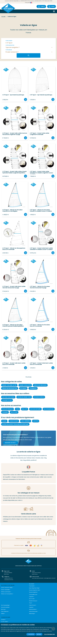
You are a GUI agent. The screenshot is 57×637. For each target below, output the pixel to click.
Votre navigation (10, 45)
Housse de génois (39, 397)
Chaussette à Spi (7, 400)
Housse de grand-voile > (34, 590)
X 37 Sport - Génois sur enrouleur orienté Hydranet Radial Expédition (13, 325)
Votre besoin (9, 49)
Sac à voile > (32, 598)
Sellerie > (3, 613)
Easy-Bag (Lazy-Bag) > (34, 588)
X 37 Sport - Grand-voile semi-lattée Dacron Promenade (13, 363)
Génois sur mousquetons (9, 388)
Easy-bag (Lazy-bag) (8, 397)
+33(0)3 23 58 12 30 (8, 578)
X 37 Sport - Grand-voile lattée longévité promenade (39, 134)
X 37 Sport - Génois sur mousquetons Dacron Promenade (13, 248)
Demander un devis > (10, 442)
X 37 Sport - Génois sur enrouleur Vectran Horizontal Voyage (40, 287)
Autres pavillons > (33, 609)
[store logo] (8, 8)
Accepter (31, 634)
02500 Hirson (35, 574)
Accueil (3, 16)
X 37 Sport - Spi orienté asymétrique (41, 95)
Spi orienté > (31, 583)
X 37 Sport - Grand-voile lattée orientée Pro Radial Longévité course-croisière (41, 172)
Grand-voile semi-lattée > (7, 587)
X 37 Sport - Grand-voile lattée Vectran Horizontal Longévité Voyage (14, 134)
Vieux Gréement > (5, 611)
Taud (17, 409)
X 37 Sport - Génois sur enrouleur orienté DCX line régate (12, 210)
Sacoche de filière (35, 409)
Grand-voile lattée (25, 385)
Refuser (39, 634)
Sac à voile (14, 412)
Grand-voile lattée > (5, 589)
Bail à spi (24, 409)
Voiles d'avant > (32, 605)
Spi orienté (23, 388)
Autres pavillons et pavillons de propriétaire (15, 424)
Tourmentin (33, 388)
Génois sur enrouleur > (6, 591)
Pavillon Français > (33, 600)
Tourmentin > (32, 586)
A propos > (3, 619)
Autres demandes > (33, 611)
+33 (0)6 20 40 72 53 (8, 579)
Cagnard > (31, 596)
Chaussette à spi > (33, 594)
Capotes (35, 421)
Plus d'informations (49, 634)
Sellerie (4, 421)
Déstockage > (32, 613)
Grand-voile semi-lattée (9, 385)
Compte (43, 6)
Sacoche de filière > (5, 607)
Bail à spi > (3, 609)
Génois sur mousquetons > (7, 593)
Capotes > (31, 607)
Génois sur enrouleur (40, 385)
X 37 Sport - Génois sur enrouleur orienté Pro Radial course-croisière (41, 210)
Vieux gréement (25, 421)
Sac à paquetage (49, 409)
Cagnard (5, 412)
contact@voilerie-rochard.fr (50, 578)
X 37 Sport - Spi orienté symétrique (13, 95)
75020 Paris (6, 574)
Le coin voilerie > (4, 621)
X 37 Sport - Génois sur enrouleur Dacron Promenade (40, 325)
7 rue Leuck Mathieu (8, 572)
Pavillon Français (7, 409)
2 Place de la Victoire (36, 572)
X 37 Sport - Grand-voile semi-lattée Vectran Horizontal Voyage (13, 287)
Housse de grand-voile (24, 397)
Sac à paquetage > (5, 605)
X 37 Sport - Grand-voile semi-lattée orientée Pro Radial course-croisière (41, 248)
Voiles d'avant (14, 421)
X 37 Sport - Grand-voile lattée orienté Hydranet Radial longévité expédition (14, 172)
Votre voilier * (9, 40)
